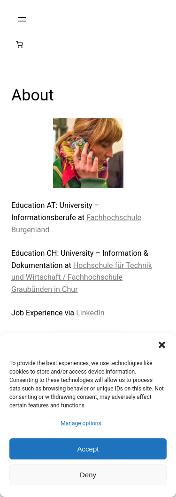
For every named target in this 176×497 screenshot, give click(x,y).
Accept (88, 449)
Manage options (81, 423)
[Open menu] (22, 19)
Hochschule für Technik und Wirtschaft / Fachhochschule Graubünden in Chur (81, 277)
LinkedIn (90, 312)
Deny (88, 475)
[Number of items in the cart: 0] (19, 44)
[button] (162, 345)
